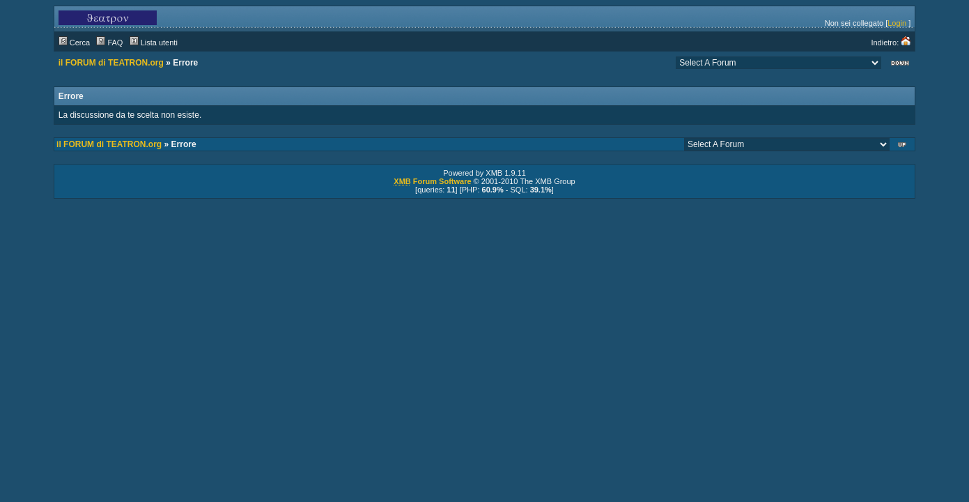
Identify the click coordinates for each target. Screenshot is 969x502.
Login (896, 23)
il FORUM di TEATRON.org (111, 63)
